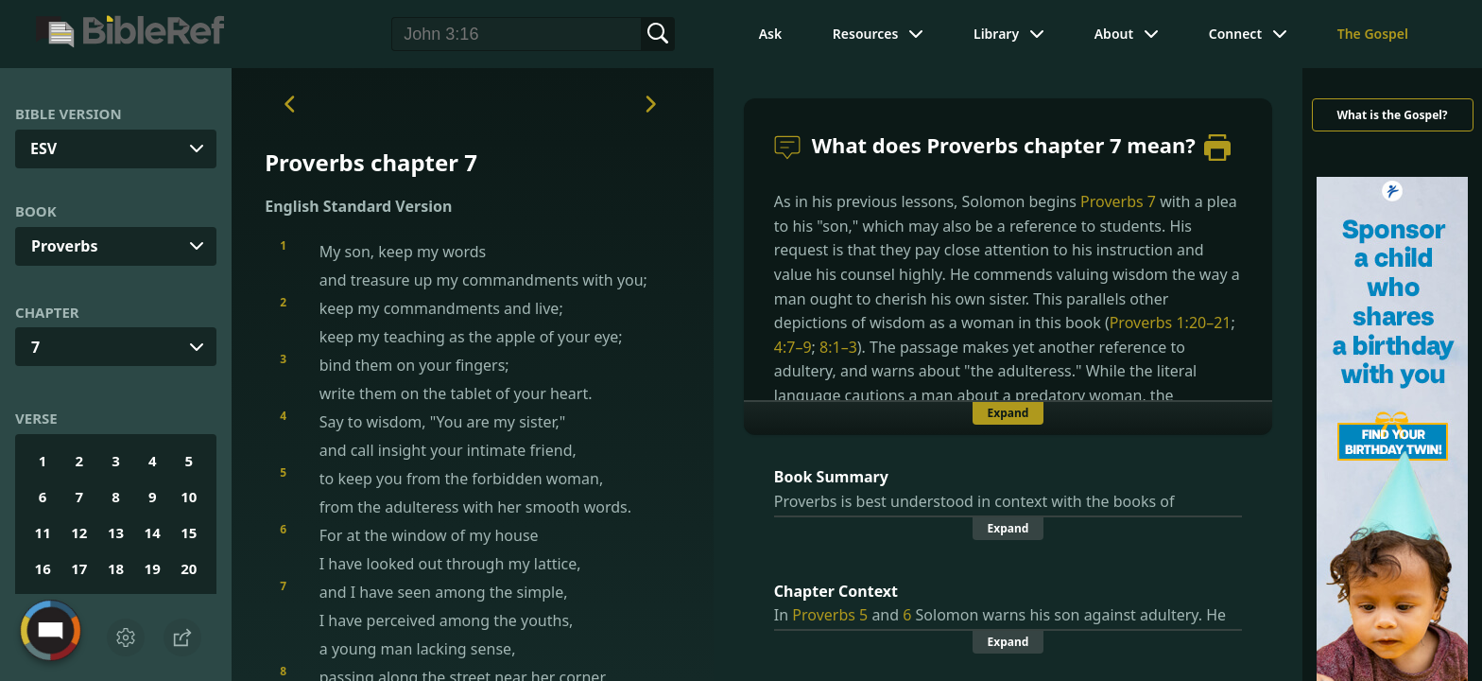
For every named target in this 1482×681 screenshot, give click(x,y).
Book (36, 210)
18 (116, 568)
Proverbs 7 (1118, 201)
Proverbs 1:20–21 (1171, 322)
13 (116, 532)
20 (189, 568)
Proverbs (64, 246)
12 (79, 532)
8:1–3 (838, 347)
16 (43, 568)
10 (189, 496)
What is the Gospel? (1391, 115)
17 (79, 568)
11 (43, 532)
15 (189, 532)
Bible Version (68, 113)
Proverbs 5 (830, 614)
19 (153, 568)
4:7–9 (793, 347)
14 (153, 532)
